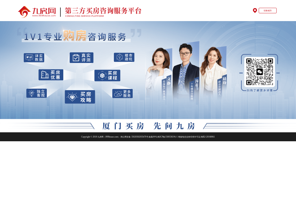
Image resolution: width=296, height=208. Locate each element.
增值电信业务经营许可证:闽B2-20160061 (196, 136)
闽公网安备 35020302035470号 (135, 136)
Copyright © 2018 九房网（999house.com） (100, 136)
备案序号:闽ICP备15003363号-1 (163, 136)
